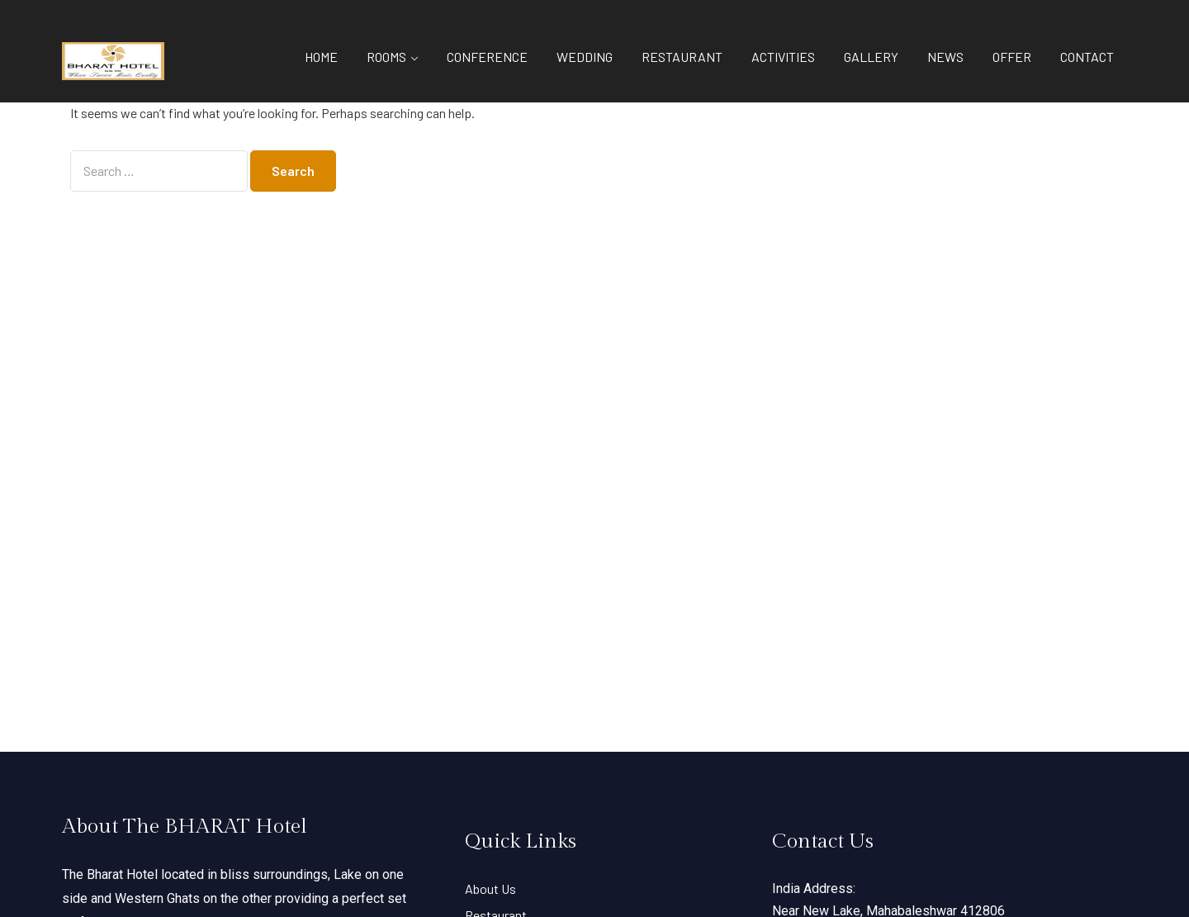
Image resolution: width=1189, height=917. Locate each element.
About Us (490, 888)
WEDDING (585, 56)
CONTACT (1087, 56)
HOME (321, 56)
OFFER (1011, 56)
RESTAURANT (682, 56)
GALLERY (871, 56)
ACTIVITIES (783, 56)
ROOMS (386, 56)
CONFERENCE (487, 56)
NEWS (945, 56)
